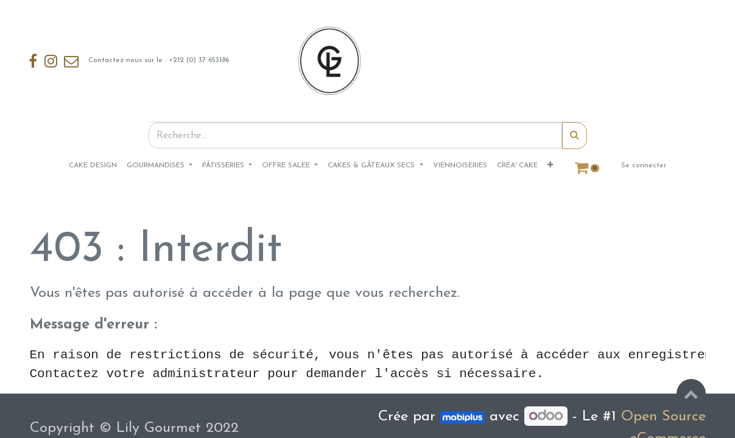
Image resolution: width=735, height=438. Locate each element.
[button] (550, 165)
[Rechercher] (574, 135)
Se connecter (643, 165)
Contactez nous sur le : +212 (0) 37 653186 (134, 60)
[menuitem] (93, 165)
